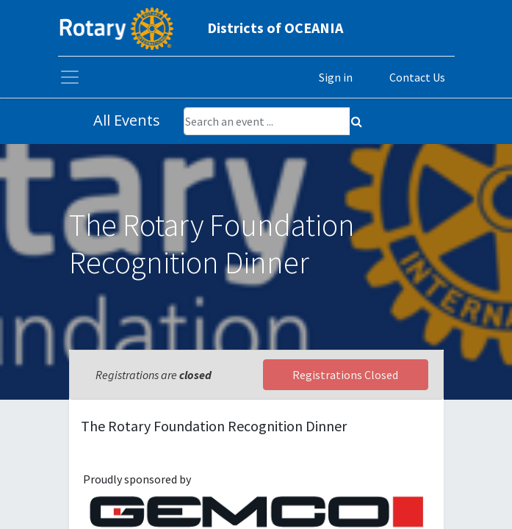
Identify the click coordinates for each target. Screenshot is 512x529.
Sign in (336, 77)
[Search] (357, 121)
